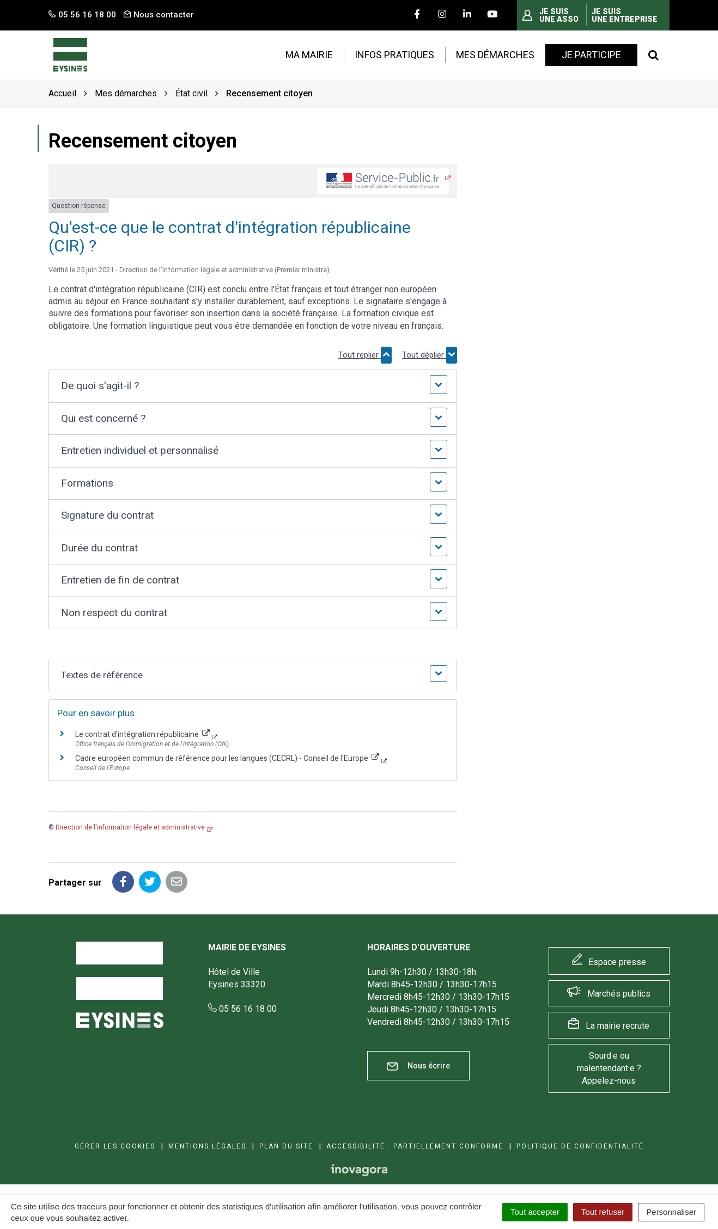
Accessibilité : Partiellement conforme (414, 1146)
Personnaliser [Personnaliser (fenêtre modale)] (671, 1211)
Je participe (591, 54)
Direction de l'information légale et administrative (130, 827)
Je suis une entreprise (625, 15)
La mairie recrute (617, 1026)
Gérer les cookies (115, 1146)
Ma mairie (309, 54)
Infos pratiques (394, 54)
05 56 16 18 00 (242, 1009)
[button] (252, 386)
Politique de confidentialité (580, 1146)
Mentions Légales (207, 1146)
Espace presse (617, 962)
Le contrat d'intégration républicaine (142, 734)
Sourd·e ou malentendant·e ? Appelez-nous (609, 1068)
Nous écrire (418, 1066)
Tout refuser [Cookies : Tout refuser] (602, 1211)
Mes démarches (495, 54)
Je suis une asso (559, 15)
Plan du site (286, 1146)
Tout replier (365, 355)
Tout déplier (429, 355)
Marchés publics (618, 993)
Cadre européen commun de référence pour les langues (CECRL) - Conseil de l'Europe (227, 758)
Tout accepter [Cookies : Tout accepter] (534, 1211)
